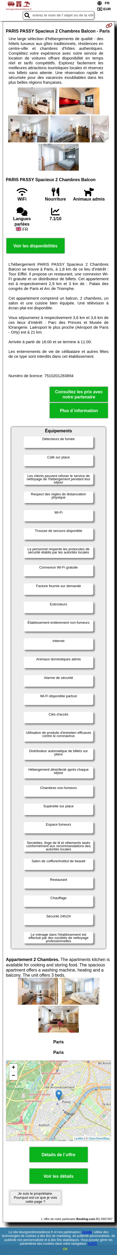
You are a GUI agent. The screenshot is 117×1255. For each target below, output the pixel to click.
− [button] (13, 1076)
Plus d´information (79, 410)
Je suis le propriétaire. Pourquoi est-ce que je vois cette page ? (35, 1197)
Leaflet (78, 1138)
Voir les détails (59, 1176)
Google (87, 1232)
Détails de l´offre (58, 1154)
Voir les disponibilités (35, 246)
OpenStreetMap (99, 1138)
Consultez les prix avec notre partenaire (79, 394)
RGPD (92, 1244)
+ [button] (13, 1068)
